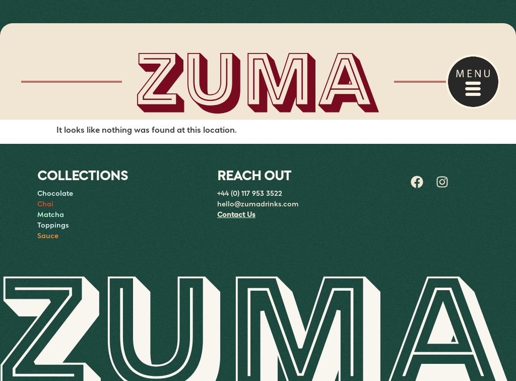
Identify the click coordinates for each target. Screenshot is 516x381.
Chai (45, 204)
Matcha (50, 215)
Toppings (53, 225)
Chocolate (55, 193)
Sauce (47, 236)
